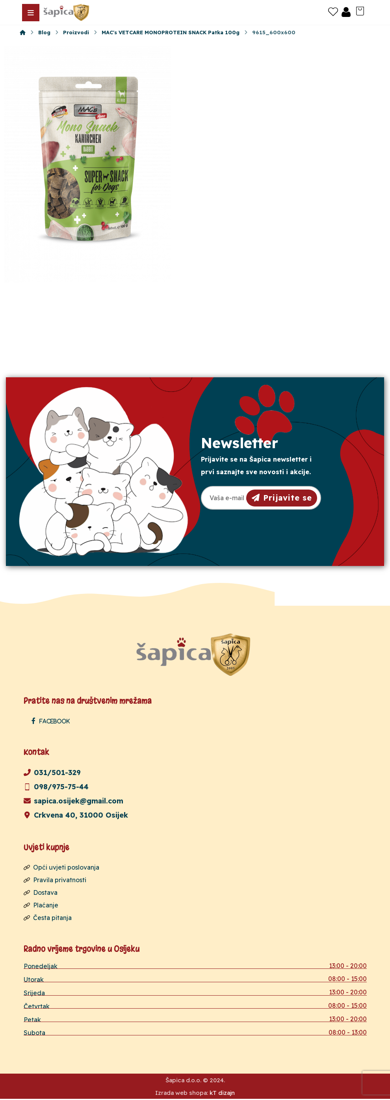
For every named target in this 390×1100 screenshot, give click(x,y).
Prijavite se (282, 498)
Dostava (41, 892)
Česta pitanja (48, 918)
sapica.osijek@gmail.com (73, 800)
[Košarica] (360, 10)
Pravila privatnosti (55, 880)
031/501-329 (52, 772)
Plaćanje (41, 905)
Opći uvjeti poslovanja (61, 867)
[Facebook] (53, 720)
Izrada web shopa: (181, 1094)
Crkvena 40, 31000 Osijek (76, 815)
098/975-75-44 (56, 786)
